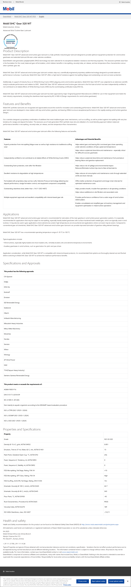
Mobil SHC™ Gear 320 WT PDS (25, 16)
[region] (65, 581)
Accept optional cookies (116, 581)
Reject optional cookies (98, 581)
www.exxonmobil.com (70, 552)
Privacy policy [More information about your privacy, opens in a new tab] (67, 585)
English (41, 16)
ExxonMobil (7, 16)
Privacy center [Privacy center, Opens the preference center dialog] (82, 581)
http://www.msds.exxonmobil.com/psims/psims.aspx (100, 524)
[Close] (127, 581)
